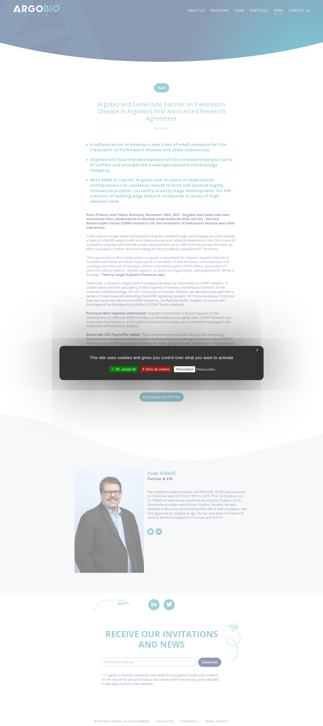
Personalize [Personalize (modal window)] (184, 369)
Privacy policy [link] (205, 369)
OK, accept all (123, 369)
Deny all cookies (156, 369)
